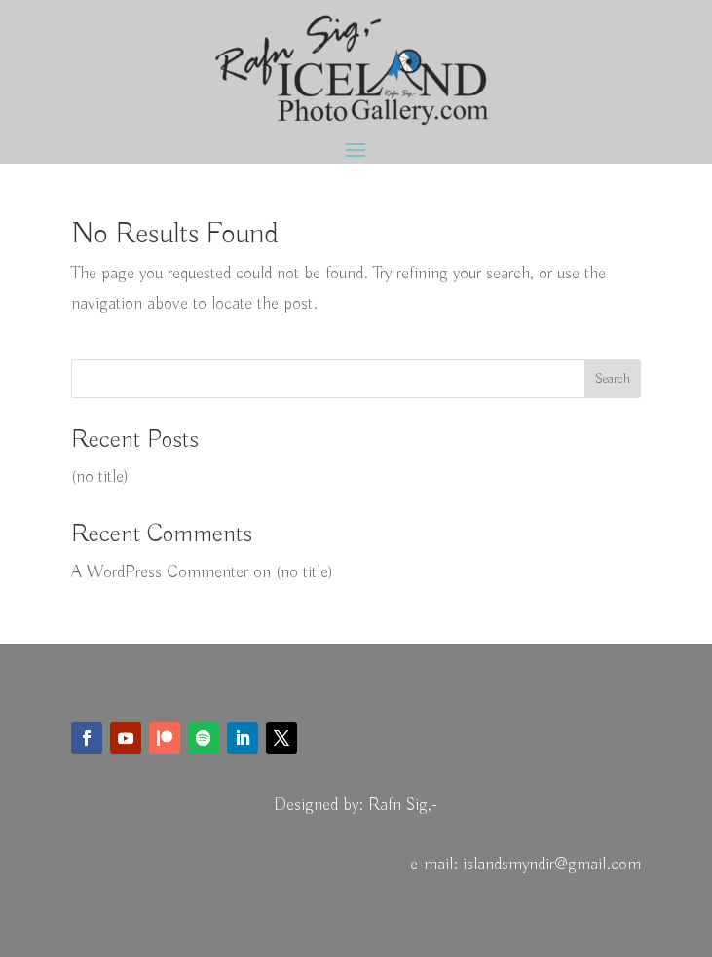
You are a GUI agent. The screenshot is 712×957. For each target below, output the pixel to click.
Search (612, 378)
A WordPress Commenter (159, 572)
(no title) (100, 477)
